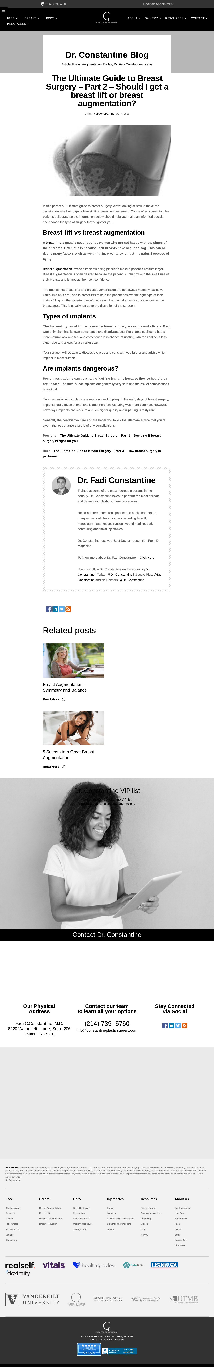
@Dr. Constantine (119, 574)
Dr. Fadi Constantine (128, 64)
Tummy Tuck (79, 1229)
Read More (51, 699)
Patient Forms (148, 1208)
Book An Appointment (158, 4)
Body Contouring (81, 1208)
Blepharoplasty (13, 1208)
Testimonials (181, 1218)
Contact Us (180, 1240)
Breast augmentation (57, 269)
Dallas (107, 64)
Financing (146, 1218)
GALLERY (151, 18)
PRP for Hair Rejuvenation (120, 1218)
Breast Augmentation (87, 64)
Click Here (147, 557)
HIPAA (144, 1234)
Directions (180, 1245)
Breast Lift (44, 1213)
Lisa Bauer (180, 1213)
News (148, 64)
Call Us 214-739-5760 (101, 1339)
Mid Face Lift (12, 1229)
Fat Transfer (11, 1224)
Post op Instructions (151, 1213)
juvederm (111, 1213)
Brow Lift (10, 1213)
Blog (143, 1229)
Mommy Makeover (82, 1224)
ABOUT (132, 18)
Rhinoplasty (11, 1240)
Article (66, 64)
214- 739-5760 (55, 4)
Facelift (9, 1218)
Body (50, 18)
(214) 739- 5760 (107, 1023)
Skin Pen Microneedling (119, 1224)
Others (110, 1229)
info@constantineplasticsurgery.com (107, 1030)
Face (11, 18)
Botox (110, 1208)
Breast (30, 18)
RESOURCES (174, 18)
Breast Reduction (48, 1224)
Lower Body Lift (81, 1218)
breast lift (53, 242)
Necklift (9, 1234)
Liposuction (79, 1213)
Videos (144, 1224)
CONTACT (198, 18)
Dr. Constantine (182, 1208)
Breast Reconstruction (50, 1218)
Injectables (16, 24)
